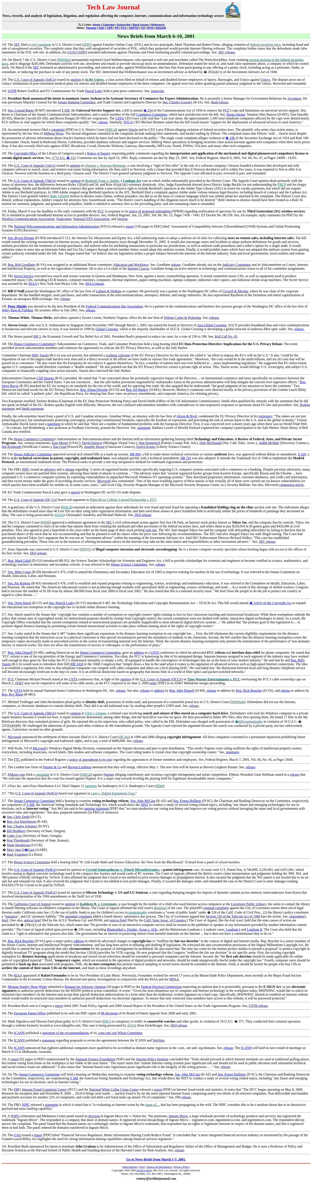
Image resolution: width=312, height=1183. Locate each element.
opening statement (96, 808)
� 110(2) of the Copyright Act (270, 603)
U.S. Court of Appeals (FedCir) (36, 793)
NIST (144, 804)
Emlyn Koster (145, 447)
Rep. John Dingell (20, 652)
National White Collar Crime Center (114, 1089)
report (130, 226)
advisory (50, 469)
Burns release (236, 114)
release (103, 122)
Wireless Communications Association (28, 219)
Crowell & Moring (235, 291)
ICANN (19, 1033)
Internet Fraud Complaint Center (44, 1089)
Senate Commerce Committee (34, 801)
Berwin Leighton (79, 767)
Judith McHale (269, 443)
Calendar (109, 24)
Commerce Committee (151, 114)
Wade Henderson (18, 845)
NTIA (150, 27)
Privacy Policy (182, 1166)
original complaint (216, 908)
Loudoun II (254, 929)
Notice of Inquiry (99, 153)
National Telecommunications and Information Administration (56, 226)
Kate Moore (60, 443)
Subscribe (123, 24)
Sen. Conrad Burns (21, 110)
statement (53, 424)
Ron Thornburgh (18, 840)
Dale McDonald (211, 443)
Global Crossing (107, 329)
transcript (157, 91)
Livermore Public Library (248, 904)
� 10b (230, 138)
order (153, 683)
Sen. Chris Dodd (18, 817)
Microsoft (104, 481)
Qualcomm (63, 219)
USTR (12, 91)
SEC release (226, 52)
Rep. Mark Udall (19, 560)
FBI (16, 1089)
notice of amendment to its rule (90, 759)
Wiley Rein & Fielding (17, 310)
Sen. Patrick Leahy (61, 603)
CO (143, 27)
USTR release (258, 1006)
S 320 (302, 454)
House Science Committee (129, 564)
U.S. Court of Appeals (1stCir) (35, 165)
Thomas (91, 27)
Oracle (133, 129)
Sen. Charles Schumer (22, 826)
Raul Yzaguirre (17, 854)
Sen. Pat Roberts (19, 583)
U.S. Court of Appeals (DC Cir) (35, 500)
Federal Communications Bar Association (114, 306)
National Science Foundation (95, 1059)
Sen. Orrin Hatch (19, 603)
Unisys (265, 79)
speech (75, 492)
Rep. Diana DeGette (94, 389)
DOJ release (143, 515)
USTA (119, 118)
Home (97, 24)
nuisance (11, 916)
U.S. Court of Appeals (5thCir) (35, 713)
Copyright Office (25, 153)
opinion (75, 79)
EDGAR (161, 27)
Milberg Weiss (54, 133)
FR (117, 27)
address (139, 652)
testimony (265, 416)
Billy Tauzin (40, 355)
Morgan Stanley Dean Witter (27, 987)
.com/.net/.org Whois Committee (120, 1033)
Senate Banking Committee (76, 102)
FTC (17, 759)
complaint (58, 129)
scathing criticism (118, 355)
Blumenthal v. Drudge (122, 929)
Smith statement (32, 409)
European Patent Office (30, 1013)
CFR (110, 27)
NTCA (128, 122)
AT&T (19, 683)
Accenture (294, 98)
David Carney (144, 1170)
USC (102, 27)
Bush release (219, 102)
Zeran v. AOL (148, 929)
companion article (291, 485)
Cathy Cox (14, 835)
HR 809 (135, 454)
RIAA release (95, 283)
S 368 (30, 804)
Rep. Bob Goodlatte (21, 264)
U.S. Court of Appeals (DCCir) (161, 679)
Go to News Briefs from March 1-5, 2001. (156, 1159)
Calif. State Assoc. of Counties (165, 920)
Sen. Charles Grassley (177, 102)
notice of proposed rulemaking (150, 211)
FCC (124, 27)
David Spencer (92, 443)
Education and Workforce (131, 264)
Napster (109, 774)
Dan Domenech (149, 443)
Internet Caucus (138, 268)
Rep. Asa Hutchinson (21, 821)
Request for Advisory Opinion (85, 987)
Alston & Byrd (186, 416)
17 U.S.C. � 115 (64, 158)
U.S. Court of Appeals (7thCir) (35, 180)
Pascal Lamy (94, 91)
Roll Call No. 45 (226, 336)
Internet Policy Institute (152, 1059)
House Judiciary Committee (33, 454)
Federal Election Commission (161, 987)
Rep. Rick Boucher (249, 690)
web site (151, 530)
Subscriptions (129, 1166)
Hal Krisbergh (11, 447)
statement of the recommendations (65, 1033)
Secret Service (24, 276)
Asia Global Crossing (211, 325)
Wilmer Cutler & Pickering (182, 317)
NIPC (26, 469)
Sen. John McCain (142, 801)
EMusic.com (16, 774)
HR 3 (37, 336)
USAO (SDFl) (77, 52)
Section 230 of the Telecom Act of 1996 (233, 916)
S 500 (66, 110)
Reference (158, 24)
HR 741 (186, 458)
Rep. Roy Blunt (12, 694)
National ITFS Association (91, 219)
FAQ (141, 1166)
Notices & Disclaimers (159, 1166)
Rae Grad (59, 447)
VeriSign (158, 1040)
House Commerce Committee (34, 344)
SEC (17, 44)
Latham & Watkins (109, 291)
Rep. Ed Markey (137, 389)
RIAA (33, 283)
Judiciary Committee (236, 264)
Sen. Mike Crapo (19, 572)
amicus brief (32, 920)
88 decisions (109, 1013)
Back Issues (141, 24)
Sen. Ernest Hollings (187, 801)
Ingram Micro (178, 1116)
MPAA (174, 979)
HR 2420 (77, 664)
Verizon (122, 219)
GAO (17, 1135)
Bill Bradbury (16, 831)
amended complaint (78, 916)
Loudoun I (233, 929)
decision (94, 1116)
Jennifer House (94, 447)
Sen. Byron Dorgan (21, 238)
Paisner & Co (52, 767)
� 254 (148, 110)
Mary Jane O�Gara (21, 850)
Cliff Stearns (45, 378)
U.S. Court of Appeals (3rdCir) (35, 79)
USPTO (134, 27)
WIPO (15, 1116)
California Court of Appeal (32, 904)
